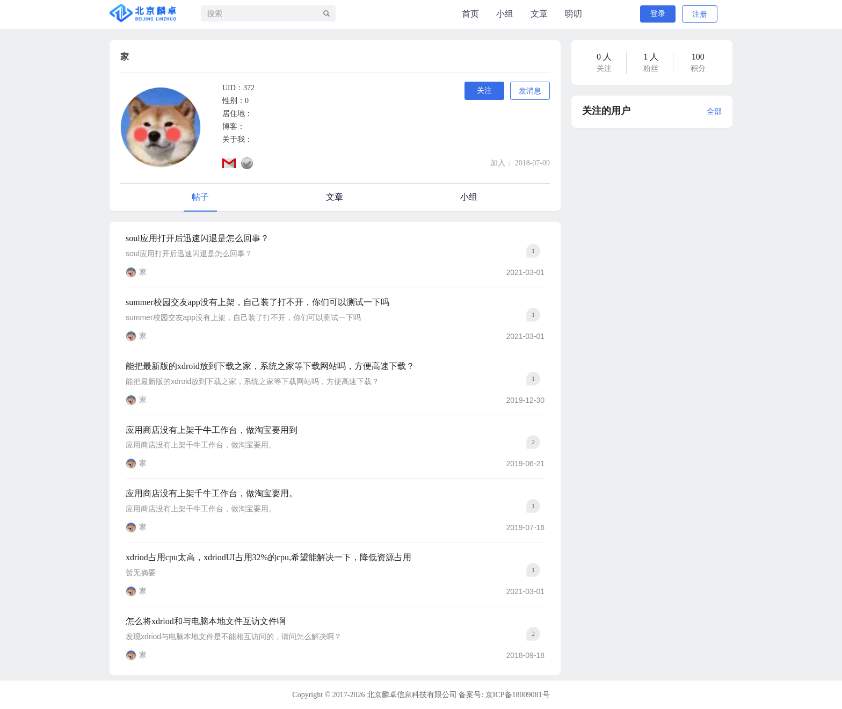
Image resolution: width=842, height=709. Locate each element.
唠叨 (573, 13)
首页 (470, 13)
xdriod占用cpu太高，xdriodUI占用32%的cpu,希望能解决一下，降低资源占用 (268, 557)
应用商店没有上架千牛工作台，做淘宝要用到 (211, 430)
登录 (657, 14)
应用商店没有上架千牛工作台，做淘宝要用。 (211, 493)
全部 (714, 111)
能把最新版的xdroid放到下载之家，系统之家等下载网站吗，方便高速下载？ (270, 366)
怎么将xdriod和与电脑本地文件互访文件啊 (206, 621)
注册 (699, 14)
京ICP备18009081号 (517, 695)
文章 (539, 13)
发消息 (530, 91)
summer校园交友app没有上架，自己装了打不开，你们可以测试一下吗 (257, 302)
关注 (484, 90)
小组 (504, 13)
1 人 (650, 56)
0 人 (604, 56)
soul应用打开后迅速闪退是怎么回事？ (197, 238)
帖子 (200, 196)
